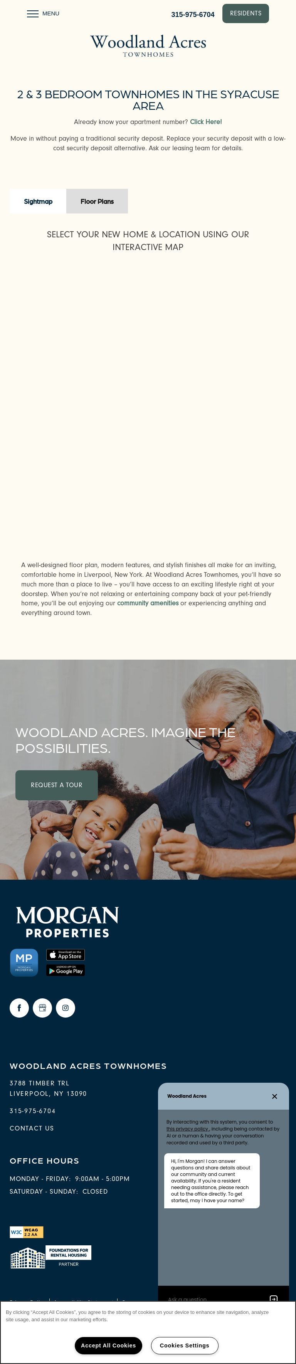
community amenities (147, 603)
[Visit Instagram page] (65, 1008)
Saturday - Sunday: (44, 1192)
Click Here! (206, 122)
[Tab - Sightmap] (38, 201)
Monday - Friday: (40, 1179)
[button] (245, 13)
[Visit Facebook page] (19, 1008)
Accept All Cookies (108, 1345)
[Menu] (43, 13)
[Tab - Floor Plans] (97, 201)
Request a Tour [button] (56, 785)
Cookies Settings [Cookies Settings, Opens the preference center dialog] (184, 1345)
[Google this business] (42, 1008)
